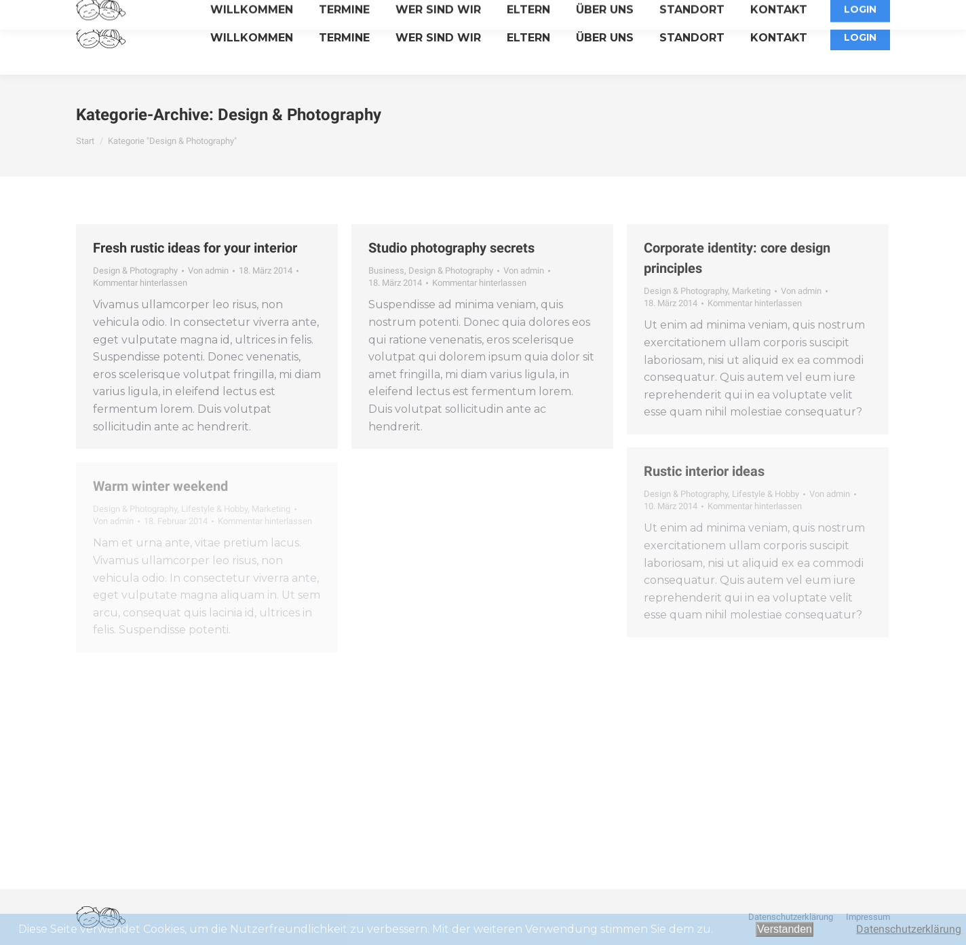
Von (208, 270)
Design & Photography (135, 270)
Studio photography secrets (451, 248)
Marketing (751, 291)
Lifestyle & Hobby (765, 494)
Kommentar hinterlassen (140, 283)
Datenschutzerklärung (908, 929)
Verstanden (784, 929)
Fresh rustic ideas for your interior (195, 248)
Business (386, 270)
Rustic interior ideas (704, 471)
